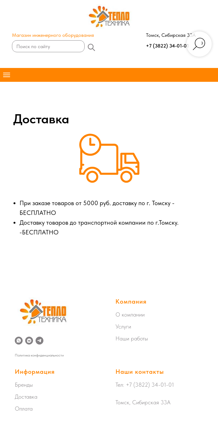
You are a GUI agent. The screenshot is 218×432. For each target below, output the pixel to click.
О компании (130, 314)
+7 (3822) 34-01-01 (167, 46)
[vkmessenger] (29, 341)
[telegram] (39, 341)
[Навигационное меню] (6, 75)
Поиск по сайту (33, 46)
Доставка (26, 396)
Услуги (123, 326)
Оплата (24, 408)
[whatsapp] (19, 341)
